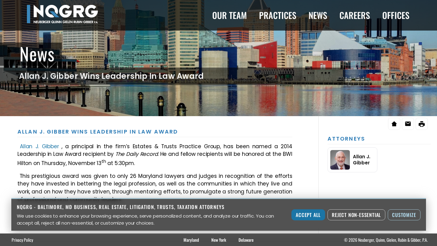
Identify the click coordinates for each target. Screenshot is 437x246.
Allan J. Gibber (39, 146)
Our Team (229, 15)
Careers (354, 15)
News (318, 15)
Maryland (191, 240)
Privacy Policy (22, 240)
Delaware (246, 240)
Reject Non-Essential (356, 214)
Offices (395, 15)
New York (218, 240)
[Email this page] (408, 124)
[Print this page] (422, 124)
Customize (404, 214)
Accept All (308, 214)
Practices (277, 15)
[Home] (394, 124)
